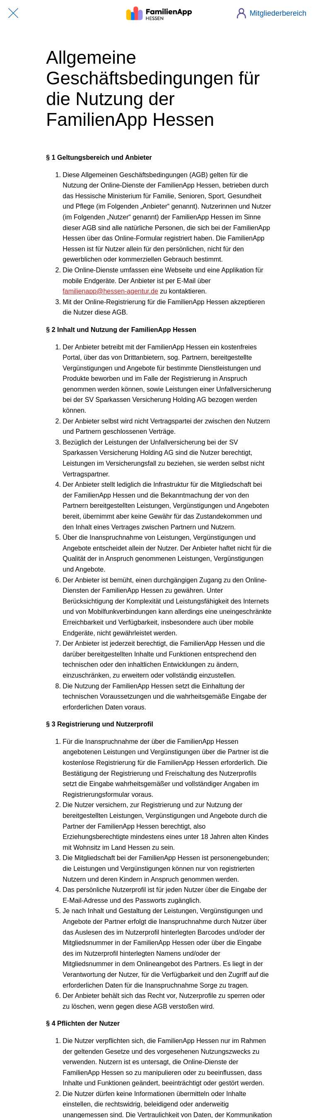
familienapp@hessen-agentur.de (110, 291)
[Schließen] (13, 13)
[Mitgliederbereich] (275, 13)
